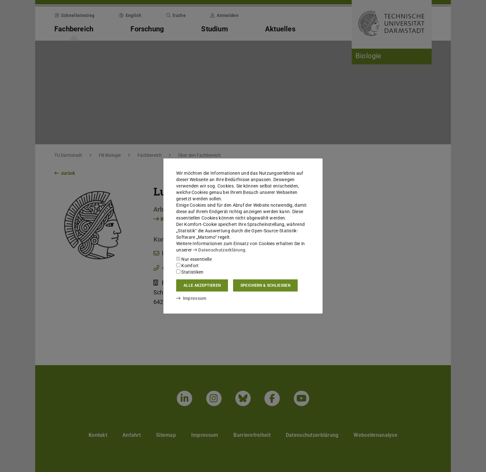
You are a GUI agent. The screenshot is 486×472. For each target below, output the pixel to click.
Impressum (191, 298)
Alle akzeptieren (202, 285)
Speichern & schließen (265, 285)
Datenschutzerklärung (219, 249)
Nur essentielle (194, 259)
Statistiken (190, 272)
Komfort (187, 265)
